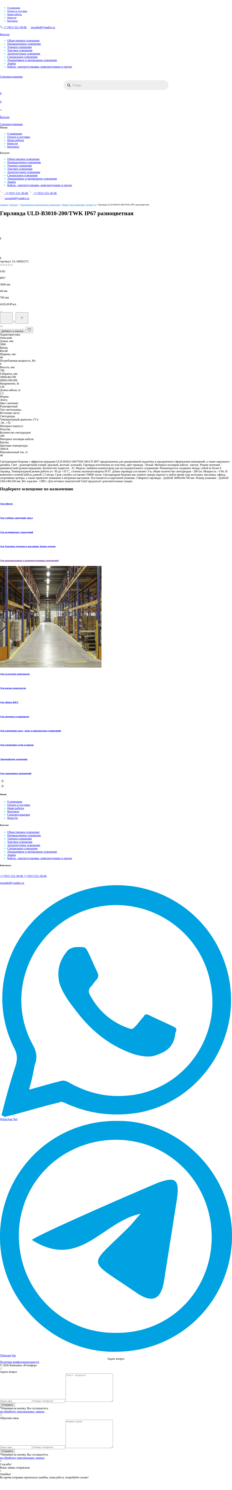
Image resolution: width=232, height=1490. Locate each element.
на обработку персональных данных (22, 1417)
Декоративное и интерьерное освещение (32, 60)
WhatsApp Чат (9, 1119)
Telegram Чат (8, 1355)
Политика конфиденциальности (19, 1362)
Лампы (11, 63)
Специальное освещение (22, 56)
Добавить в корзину (12, 331)
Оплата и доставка (17, 11)
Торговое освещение (19, 50)
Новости (11, 17)
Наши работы (14, 14)
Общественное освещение (23, 40)
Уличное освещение (19, 47)
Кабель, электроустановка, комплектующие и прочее (39, 66)
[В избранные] (29, 330)
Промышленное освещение (24, 43)
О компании (13, 8)
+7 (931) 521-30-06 (13, 27)
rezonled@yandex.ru (41, 27)
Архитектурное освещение (23, 53)
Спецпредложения (18, 814)
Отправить (7, 1410)
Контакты (12, 21)
